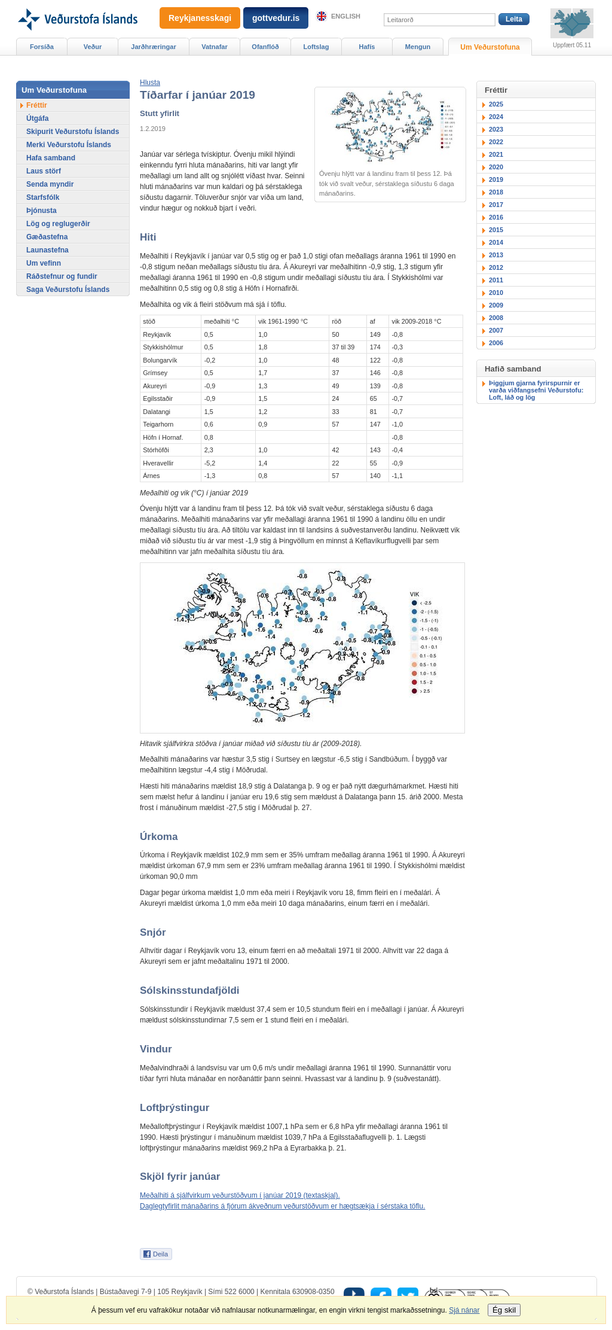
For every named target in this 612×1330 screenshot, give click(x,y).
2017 (496, 204)
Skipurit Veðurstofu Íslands (72, 131)
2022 (496, 141)
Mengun (417, 46)
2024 (496, 116)
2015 (496, 229)
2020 (496, 167)
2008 (496, 317)
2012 (496, 267)
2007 (496, 330)
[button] (150, 82)
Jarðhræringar (153, 46)
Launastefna (47, 250)
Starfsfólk (42, 197)
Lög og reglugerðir (58, 224)
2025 (496, 104)
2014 (496, 242)
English (345, 16)
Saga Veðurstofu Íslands (67, 289)
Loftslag (316, 46)
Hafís (367, 46)
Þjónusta (41, 210)
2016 (496, 217)
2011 (496, 280)
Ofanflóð (265, 46)
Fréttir (36, 105)
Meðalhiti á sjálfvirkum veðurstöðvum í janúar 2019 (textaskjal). (240, 1195)
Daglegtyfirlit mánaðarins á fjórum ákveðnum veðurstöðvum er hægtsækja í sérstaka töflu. (283, 1206)
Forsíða (42, 46)
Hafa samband (50, 158)
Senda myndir (50, 184)
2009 (496, 305)
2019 (496, 179)
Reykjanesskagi (200, 18)
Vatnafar (214, 46)
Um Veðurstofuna (489, 47)
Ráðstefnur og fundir (61, 276)
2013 (496, 254)
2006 (496, 342)
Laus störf (43, 171)
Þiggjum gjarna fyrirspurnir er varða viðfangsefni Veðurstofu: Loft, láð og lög (536, 390)
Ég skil (504, 1309)
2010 (496, 292)
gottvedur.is (275, 18)
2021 (496, 154)
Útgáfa (37, 118)
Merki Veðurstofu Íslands (68, 145)
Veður (93, 46)
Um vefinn (43, 263)
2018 (496, 192)
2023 (496, 129)
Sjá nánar (464, 1310)
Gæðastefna (47, 237)
